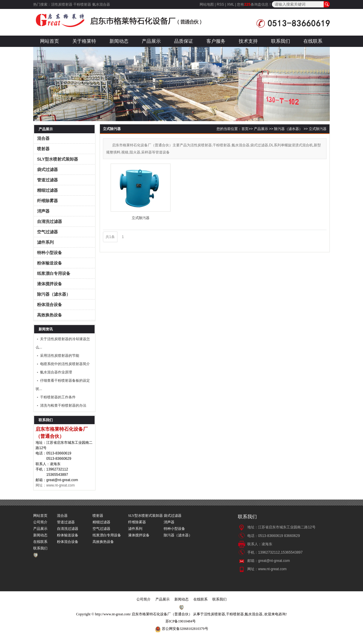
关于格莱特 (84, 41)
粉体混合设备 (49, 304)
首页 (245, 129)
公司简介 (40, 522)
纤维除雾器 (47, 200)
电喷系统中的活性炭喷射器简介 (65, 364)
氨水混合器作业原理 (56, 372)
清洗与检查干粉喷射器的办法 (63, 405)
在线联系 (312, 41)
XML (230, 4)
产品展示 (151, 41)
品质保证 (183, 41)
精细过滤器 (47, 190)
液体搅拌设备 (49, 283)
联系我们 (280, 41)
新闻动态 (118, 41)
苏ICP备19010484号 (180, 621)
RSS (220, 4)
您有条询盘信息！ (254, 4)
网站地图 (207, 4)
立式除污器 (318, 129)
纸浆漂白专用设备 (53, 273)
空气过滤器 (47, 231)
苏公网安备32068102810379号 (185, 629)
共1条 (110, 237)
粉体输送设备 (49, 263)
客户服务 (215, 41)
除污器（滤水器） (53, 294)
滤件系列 (45, 242)
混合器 (43, 138)
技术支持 (248, 41)
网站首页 (49, 41)
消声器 (43, 211)
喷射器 (43, 148)
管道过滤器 (47, 180)
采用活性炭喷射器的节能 (59, 356)
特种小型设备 (49, 252)
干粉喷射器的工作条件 (58, 397)
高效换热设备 (49, 315)
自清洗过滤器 (49, 221)
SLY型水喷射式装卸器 (57, 159)
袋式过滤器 (47, 169)
